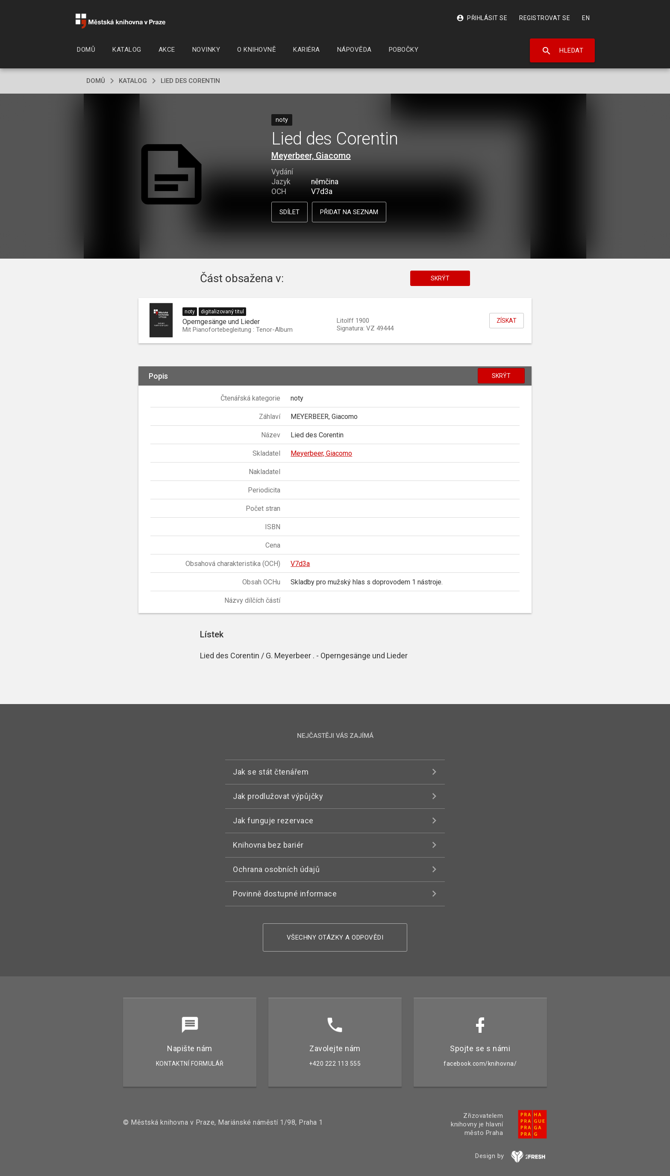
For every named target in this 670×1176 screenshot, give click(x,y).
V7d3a (300, 564)
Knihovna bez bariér (268, 844)
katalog (133, 81)
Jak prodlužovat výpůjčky (278, 796)
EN (586, 18)
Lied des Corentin (190, 81)
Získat (507, 320)
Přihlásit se (481, 18)
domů (95, 81)
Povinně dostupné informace (285, 893)
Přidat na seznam (349, 212)
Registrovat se (544, 18)
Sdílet (289, 212)
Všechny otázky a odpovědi (335, 937)
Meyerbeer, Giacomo (311, 155)
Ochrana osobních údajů (276, 869)
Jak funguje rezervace (273, 820)
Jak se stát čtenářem (271, 771)
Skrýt (440, 278)
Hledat (562, 51)
